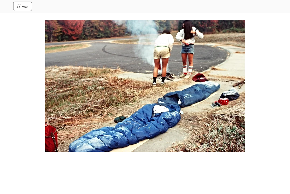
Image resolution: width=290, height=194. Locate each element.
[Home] (22, 6)
